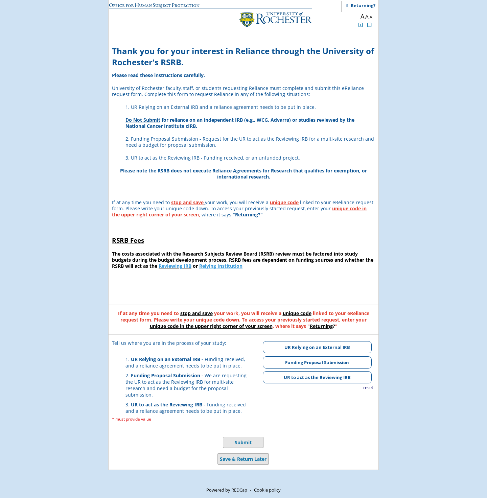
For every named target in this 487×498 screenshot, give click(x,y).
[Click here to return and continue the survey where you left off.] (363, 5)
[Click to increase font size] (360, 25)
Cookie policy (267, 490)
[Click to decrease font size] (369, 25)
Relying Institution (220, 266)
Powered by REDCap (226, 490)
